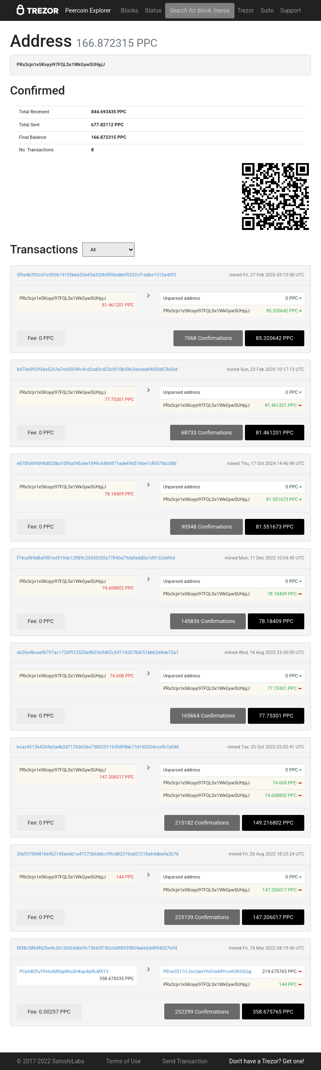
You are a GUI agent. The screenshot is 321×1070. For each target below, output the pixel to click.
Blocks (129, 10)
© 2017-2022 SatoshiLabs (50, 1061)
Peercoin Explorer (88, 10)
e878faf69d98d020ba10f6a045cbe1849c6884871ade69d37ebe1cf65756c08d (96, 463)
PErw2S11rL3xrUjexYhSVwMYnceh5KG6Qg (207, 971)
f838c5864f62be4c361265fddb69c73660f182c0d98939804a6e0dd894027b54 (97, 948)
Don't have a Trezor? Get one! (266, 1061)
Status (153, 10)
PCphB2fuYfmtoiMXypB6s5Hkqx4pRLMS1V (64, 971)
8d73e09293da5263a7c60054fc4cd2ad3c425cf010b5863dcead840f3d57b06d (97, 369)
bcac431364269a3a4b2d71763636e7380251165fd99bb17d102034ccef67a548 (98, 747)
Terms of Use (123, 1061)
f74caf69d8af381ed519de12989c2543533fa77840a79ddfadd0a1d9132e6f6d (96, 558)
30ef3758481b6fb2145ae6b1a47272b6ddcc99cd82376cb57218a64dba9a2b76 (98, 854)
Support (290, 10)
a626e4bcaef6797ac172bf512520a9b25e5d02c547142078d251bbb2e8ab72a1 (97, 652)
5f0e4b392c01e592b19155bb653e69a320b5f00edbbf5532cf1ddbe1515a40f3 (96, 275)
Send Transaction (184, 1061)
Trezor (245, 10)
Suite (266, 10)
